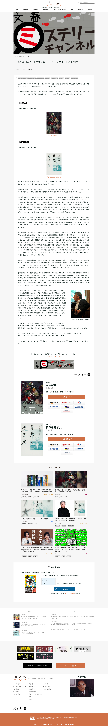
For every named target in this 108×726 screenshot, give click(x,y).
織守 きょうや (54, 78)
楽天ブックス (67, 403)
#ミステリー (24, 496)
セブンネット (79, 403)
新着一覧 (31, 684)
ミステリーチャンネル (24, 78)
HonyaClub (79, 407)
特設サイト (80, 9)
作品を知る (35, 9)
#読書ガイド (30, 496)
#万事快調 (35, 556)
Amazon (54, 403)
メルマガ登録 (70, 665)
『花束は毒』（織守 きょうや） (54, 135)
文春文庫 (48, 78)
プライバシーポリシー (20, 686)
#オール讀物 (57, 525)
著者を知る (25, 9)
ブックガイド (41, 78)
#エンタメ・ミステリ (26, 69)
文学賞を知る (46, 9)
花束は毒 (62, 78)
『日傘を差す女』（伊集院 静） (54, 177)
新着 (17, 9)
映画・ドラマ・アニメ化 (60, 9)
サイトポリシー (18, 684)
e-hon (67, 407)
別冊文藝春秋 (47, 689)
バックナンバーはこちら (54, 356)
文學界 (46, 684)
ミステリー (33, 78)
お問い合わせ (18, 694)
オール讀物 (47, 686)
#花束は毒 (57, 496)
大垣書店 (67, 411)
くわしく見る (65, 397)
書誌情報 (90, 9)
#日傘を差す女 (31, 523)
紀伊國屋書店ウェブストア (54, 407)
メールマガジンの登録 (69, 593)
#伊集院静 (64, 525)
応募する (61, 589)
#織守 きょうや (64, 496)
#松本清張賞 (24, 556)
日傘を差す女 (74, 78)
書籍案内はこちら (38, 665)
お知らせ (16, 691)
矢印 (44, 637)
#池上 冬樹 (37, 523)
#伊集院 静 (24, 523)
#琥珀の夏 (37, 496)
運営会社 (16, 689)
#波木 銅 (30, 556)
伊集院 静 (67, 78)
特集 (72, 9)
